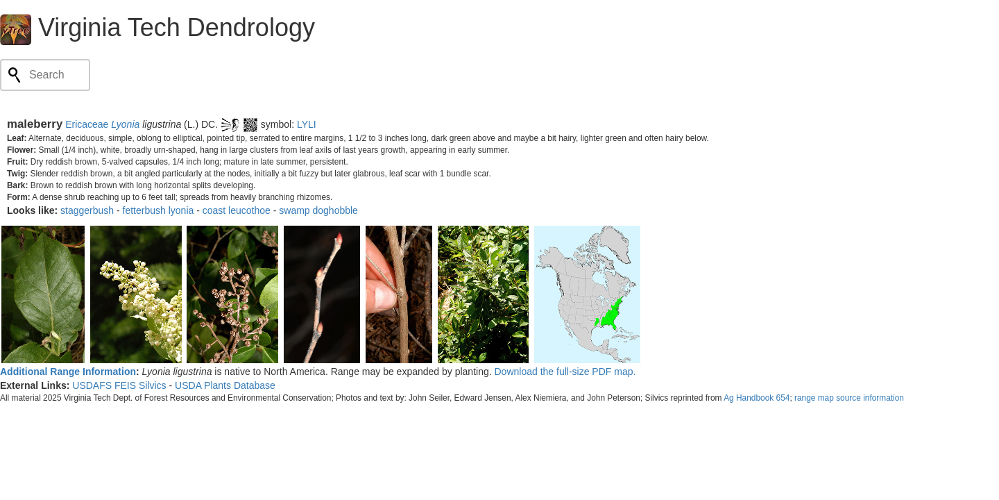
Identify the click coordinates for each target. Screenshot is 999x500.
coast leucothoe (237, 210)
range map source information (849, 398)
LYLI (306, 124)
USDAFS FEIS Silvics (119, 385)
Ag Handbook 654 (756, 398)
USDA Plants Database (225, 385)
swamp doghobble (318, 210)
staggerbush (87, 210)
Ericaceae (86, 124)
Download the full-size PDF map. (565, 371)
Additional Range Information (68, 371)
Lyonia (125, 124)
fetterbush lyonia (158, 210)
